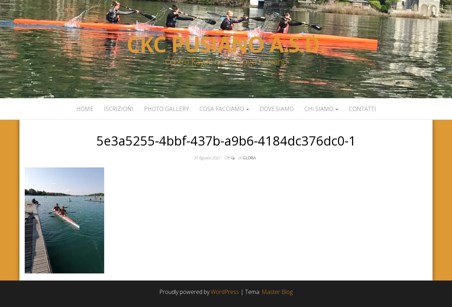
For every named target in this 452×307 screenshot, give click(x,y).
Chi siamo (321, 109)
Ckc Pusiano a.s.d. (226, 44)
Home (84, 109)
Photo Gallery (166, 109)
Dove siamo (277, 109)
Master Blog (277, 292)
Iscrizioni (118, 109)
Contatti (362, 109)
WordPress (225, 292)
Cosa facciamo (224, 109)
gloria (249, 157)
